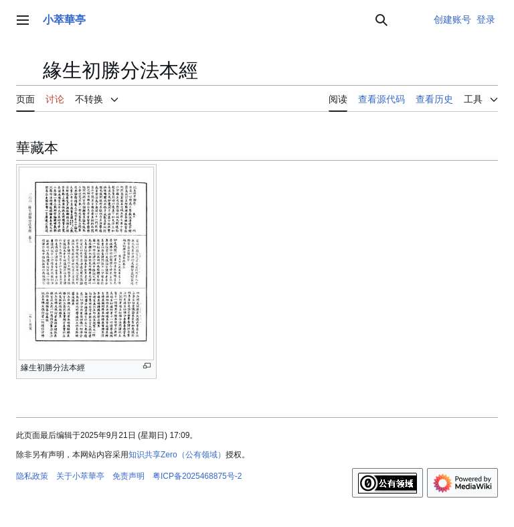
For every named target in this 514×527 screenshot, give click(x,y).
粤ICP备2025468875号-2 (197, 476)
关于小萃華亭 (80, 476)
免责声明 (128, 476)
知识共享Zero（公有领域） (177, 454)
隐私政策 (32, 476)
